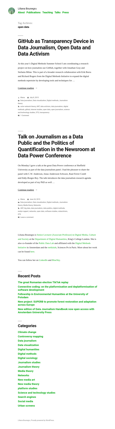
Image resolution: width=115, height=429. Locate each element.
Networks (37, 205)
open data (46, 109)
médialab (52, 247)
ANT (38, 106)
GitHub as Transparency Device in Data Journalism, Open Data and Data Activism (56, 47)
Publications (33, 12)
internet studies (36, 109)
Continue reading (27, 88)
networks (32, 211)
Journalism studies (29, 362)
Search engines (27, 396)
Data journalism (26, 100)
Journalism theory (28, 366)
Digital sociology (27, 358)
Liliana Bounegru (27, 8)
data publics (47, 208)
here (32, 251)
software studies (51, 211)
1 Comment (24, 115)
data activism (45, 106)
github (27, 109)
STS (37, 112)
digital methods (59, 208)
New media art (26, 379)
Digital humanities (28, 349)
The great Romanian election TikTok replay (43, 282)
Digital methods (53, 100)
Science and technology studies (36, 392)
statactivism (62, 211)
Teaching (47, 12)
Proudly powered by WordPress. (42, 420)
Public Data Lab (46, 243)
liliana (22, 97)
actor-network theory (28, 106)
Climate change (27, 332)
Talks (57, 12)
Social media (25, 401)
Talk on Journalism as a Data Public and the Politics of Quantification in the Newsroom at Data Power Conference (56, 146)
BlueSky (56, 260)
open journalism (57, 109)
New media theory (28, 384)
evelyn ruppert (23, 211)
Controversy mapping (30, 336)
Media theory (28, 205)
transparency (44, 112)
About (21, 12)
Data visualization (39, 100)
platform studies (27, 388)
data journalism (57, 106)
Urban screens (26, 405)
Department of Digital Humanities (51, 239)
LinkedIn (43, 260)
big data (27, 208)
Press (65, 12)
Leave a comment (27, 217)
